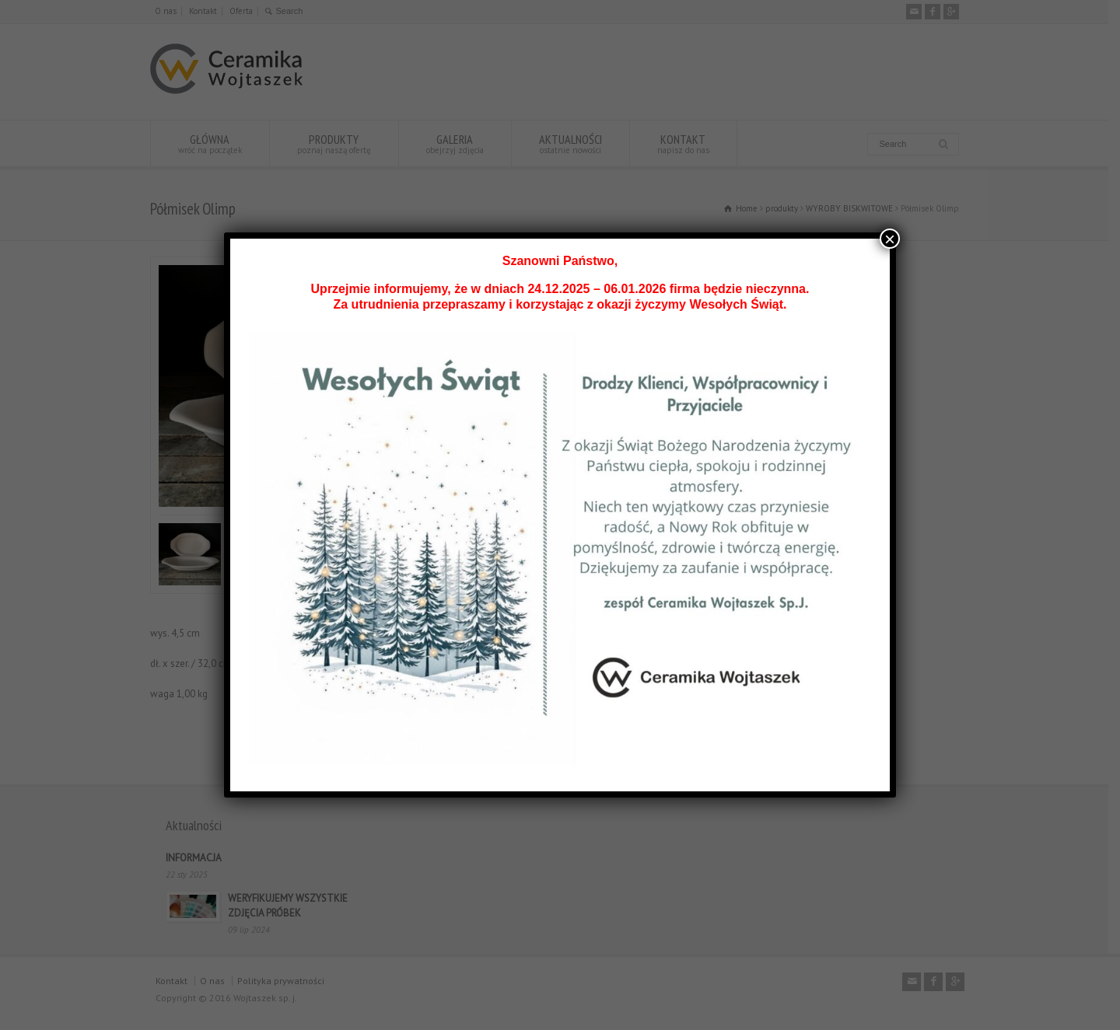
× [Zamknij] (889, 239)
